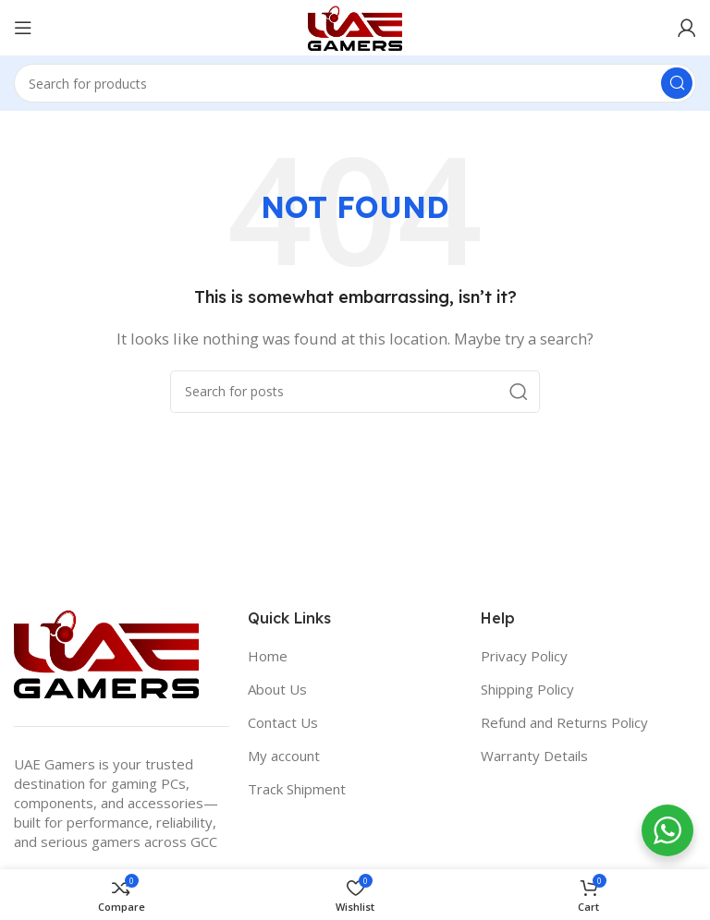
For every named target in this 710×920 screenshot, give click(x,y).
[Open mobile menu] (23, 27)
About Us (277, 689)
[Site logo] (355, 26)
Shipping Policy (527, 689)
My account (284, 755)
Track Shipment (297, 789)
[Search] (355, 83)
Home (268, 656)
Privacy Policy (524, 656)
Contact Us (283, 722)
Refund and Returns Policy (564, 722)
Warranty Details (534, 755)
